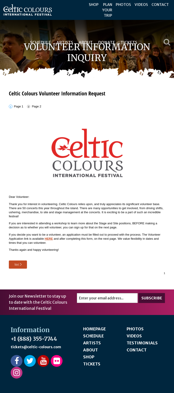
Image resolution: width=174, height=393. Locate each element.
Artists (92, 343)
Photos (123, 4)
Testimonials (142, 343)
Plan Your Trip (107, 10)
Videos (141, 4)
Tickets (91, 364)
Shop (94, 4)
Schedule (93, 336)
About (90, 350)
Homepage (94, 328)
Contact (160, 4)
